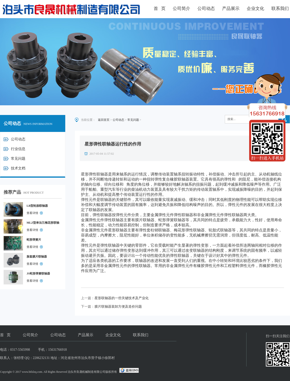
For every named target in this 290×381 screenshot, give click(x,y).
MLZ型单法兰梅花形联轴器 (43, 223)
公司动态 (206, 8)
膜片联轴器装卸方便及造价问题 (118, 306)
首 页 (160, 8)
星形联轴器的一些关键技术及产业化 (121, 298)
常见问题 (18, 158)
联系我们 (280, 8)
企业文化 (255, 8)
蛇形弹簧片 (34, 239)
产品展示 (230, 8)
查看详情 (32, 213)
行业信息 (18, 149)
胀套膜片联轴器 (37, 256)
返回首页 (103, 120)
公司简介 (181, 8)
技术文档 (18, 168)
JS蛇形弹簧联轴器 (38, 273)
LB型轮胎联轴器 (37, 205)
